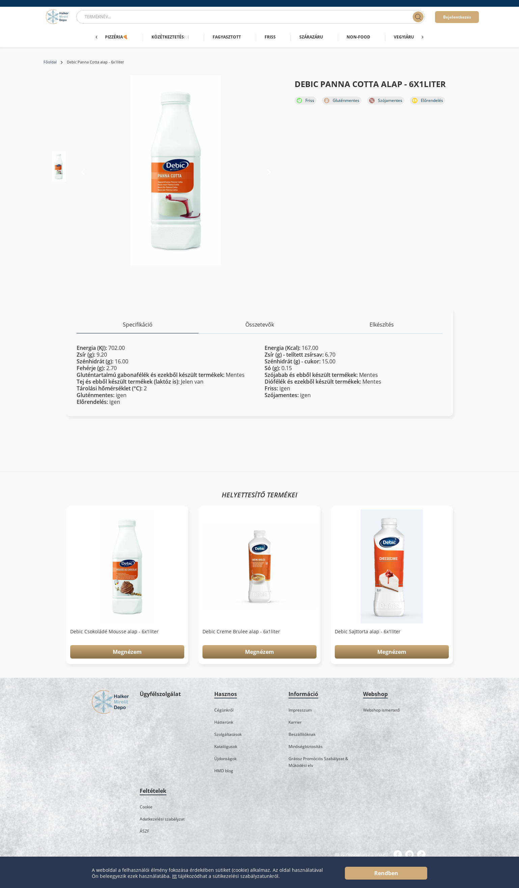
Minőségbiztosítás (306, 746)
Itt (174, 876)
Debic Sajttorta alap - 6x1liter (368, 632)
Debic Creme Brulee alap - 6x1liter (241, 632)
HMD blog (223, 771)
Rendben (386, 873)
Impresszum (300, 710)
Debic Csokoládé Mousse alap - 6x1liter (114, 632)
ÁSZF (144, 831)
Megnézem (127, 652)
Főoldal (50, 62)
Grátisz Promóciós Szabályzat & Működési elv (318, 762)
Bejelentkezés (457, 17)
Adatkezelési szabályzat (162, 819)
